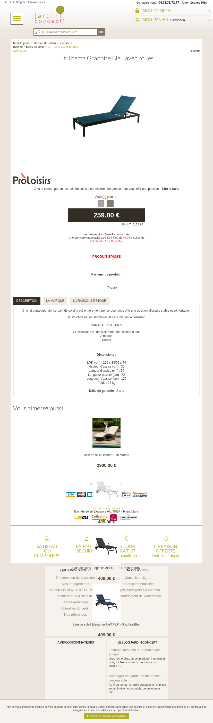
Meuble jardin (21, 43)
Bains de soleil (35, 46)
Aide (185, 2)
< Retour (194, 50)
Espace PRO (198, 2)
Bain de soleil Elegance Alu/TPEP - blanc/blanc (106, 511)
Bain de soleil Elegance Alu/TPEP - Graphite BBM (106, 568)
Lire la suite (171, 189)
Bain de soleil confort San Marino (106, 455)
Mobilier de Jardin (44, 43)
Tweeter (112, 287)
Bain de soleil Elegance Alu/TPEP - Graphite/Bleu (106, 624)
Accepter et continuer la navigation (106, 716)
